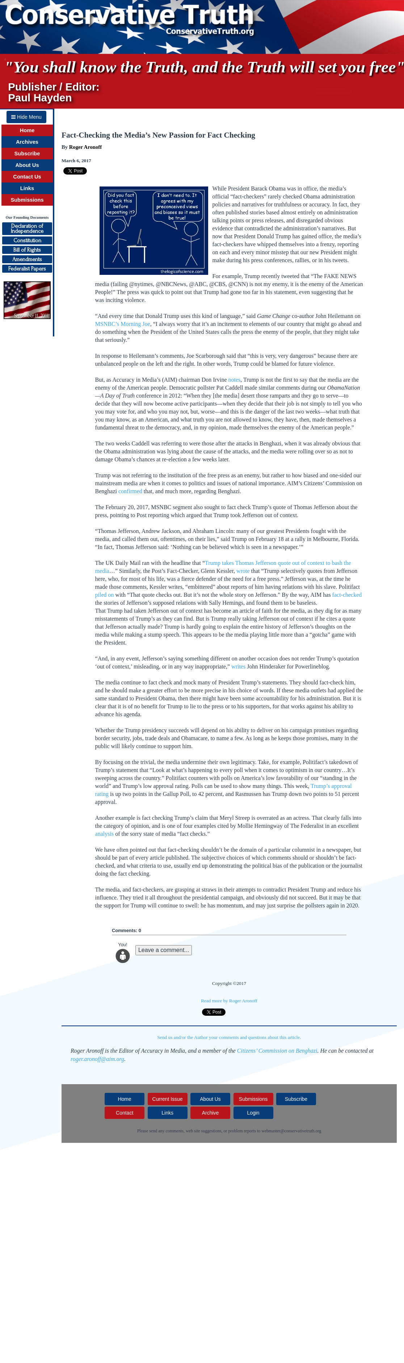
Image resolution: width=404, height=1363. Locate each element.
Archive (210, 1113)
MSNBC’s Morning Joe (122, 324)
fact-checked (347, 595)
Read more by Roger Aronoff (229, 1000)
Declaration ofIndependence (27, 228)
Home (27, 130)
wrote (242, 571)
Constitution (27, 240)
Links (27, 188)
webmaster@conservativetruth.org (291, 1130)
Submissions (26, 200)
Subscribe (27, 153)
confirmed (130, 491)
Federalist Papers (27, 268)
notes (234, 380)
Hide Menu (26, 117)
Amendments (27, 259)
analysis (104, 834)
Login (253, 1113)
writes (238, 666)
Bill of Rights (27, 250)
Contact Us (27, 177)
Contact (124, 1113)
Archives (27, 142)
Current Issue (167, 1099)
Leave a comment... (163, 950)
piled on (104, 595)
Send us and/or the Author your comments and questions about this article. (229, 1037)
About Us (27, 165)
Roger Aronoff (85, 147)
